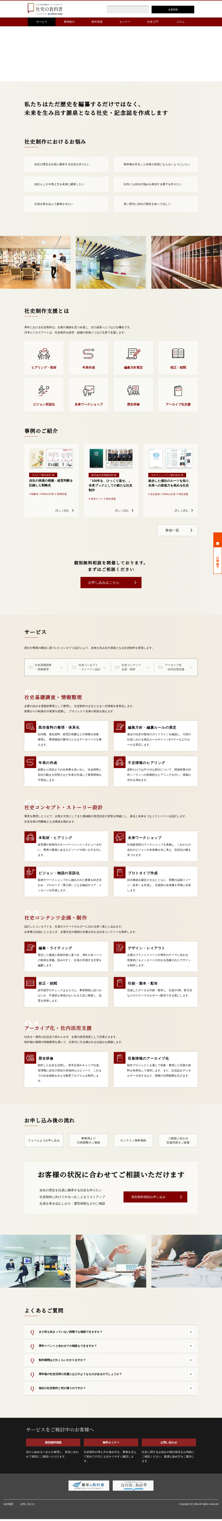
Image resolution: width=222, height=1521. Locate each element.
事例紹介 (69, 21)
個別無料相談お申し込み (148, 1197)
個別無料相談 (217, 539)
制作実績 (97, 21)
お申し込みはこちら (103, 582)
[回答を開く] (190, 1332)
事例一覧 (172, 530)
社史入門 (152, 21)
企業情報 (173, 9)
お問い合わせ (217, 560)
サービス (41, 21)
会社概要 (8, 1506)
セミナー (124, 21)
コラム (180, 21)
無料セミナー (111, 1444)
